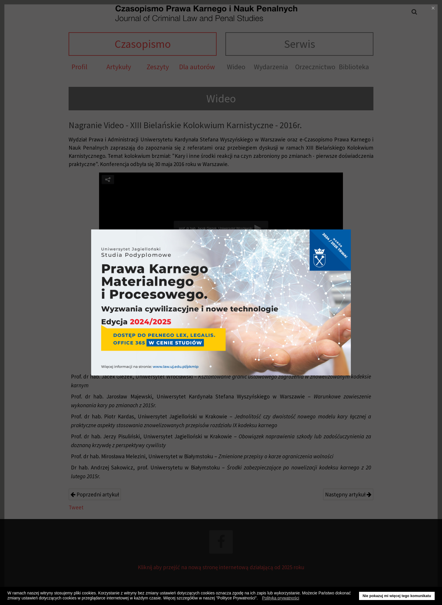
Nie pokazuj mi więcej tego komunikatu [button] (397, 596)
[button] (259, 599)
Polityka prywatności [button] (280, 598)
